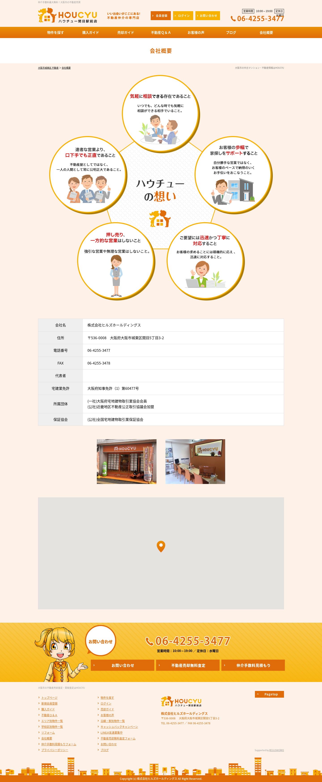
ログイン (106, 703)
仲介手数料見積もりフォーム (58, 744)
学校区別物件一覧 (52, 727)
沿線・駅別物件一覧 (113, 721)
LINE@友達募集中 (112, 733)
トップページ (49, 698)
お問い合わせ (109, 744)
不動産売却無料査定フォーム (118, 738)
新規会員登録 (49, 703)
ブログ (105, 750)
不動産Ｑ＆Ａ (49, 715)
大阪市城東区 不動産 (48, 67)
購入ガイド (48, 709)
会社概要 (66, 67)
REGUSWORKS (276, 750)
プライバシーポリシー (54, 750)
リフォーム (48, 733)
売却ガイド (107, 709)
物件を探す (107, 698)
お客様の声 (107, 715)
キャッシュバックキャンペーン (119, 727)
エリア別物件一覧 (52, 721)
